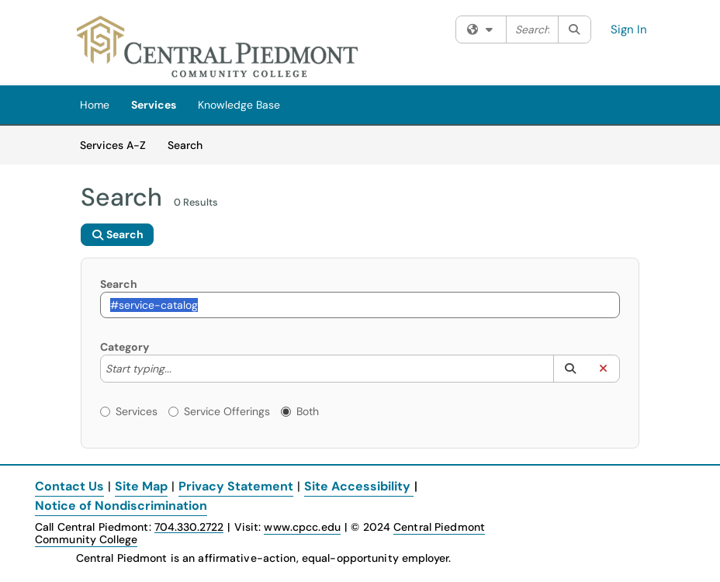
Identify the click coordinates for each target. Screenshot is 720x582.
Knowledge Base (239, 105)
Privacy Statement (235, 486)
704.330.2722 (188, 527)
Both (300, 411)
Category (124, 347)
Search (190, 144)
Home (94, 105)
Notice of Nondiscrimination (121, 505)
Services (153, 105)
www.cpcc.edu (302, 527)
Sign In (629, 29)
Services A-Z (113, 145)
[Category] (179, 368)
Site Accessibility (357, 486)
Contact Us (69, 486)
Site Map (141, 486)
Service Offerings (219, 411)
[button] (570, 368)
